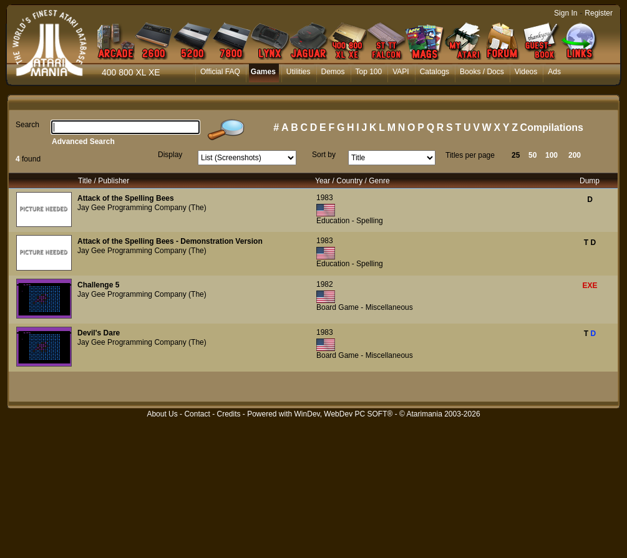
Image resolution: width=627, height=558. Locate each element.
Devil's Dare (98, 333)
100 (551, 155)
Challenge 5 (98, 285)
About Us (162, 414)
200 (574, 155)
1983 (324, 197)
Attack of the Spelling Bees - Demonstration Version (170, 241)
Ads (554, 71)
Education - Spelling (349, 220)
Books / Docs (482, 71)
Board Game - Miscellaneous (364, 307)
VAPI (400, 71)
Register (599, 13)
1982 (324, 284)
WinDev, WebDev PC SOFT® (343, 414)
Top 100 (369, 71)
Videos (526, 71)
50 (532, 155)
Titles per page (470, 155)
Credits (228, 414)
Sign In (565, 13)
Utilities (298, 71)
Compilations (551, 127)
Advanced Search (83, 141)
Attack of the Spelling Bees (125, 198)
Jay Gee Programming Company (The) (142, 207)
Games (263, 71)
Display (170, 154)
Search (27, 124)
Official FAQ (220, 71)
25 (516, 155)
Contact (197, 414)
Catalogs (434, 71)
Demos (333, 71)
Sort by (324, 154)
